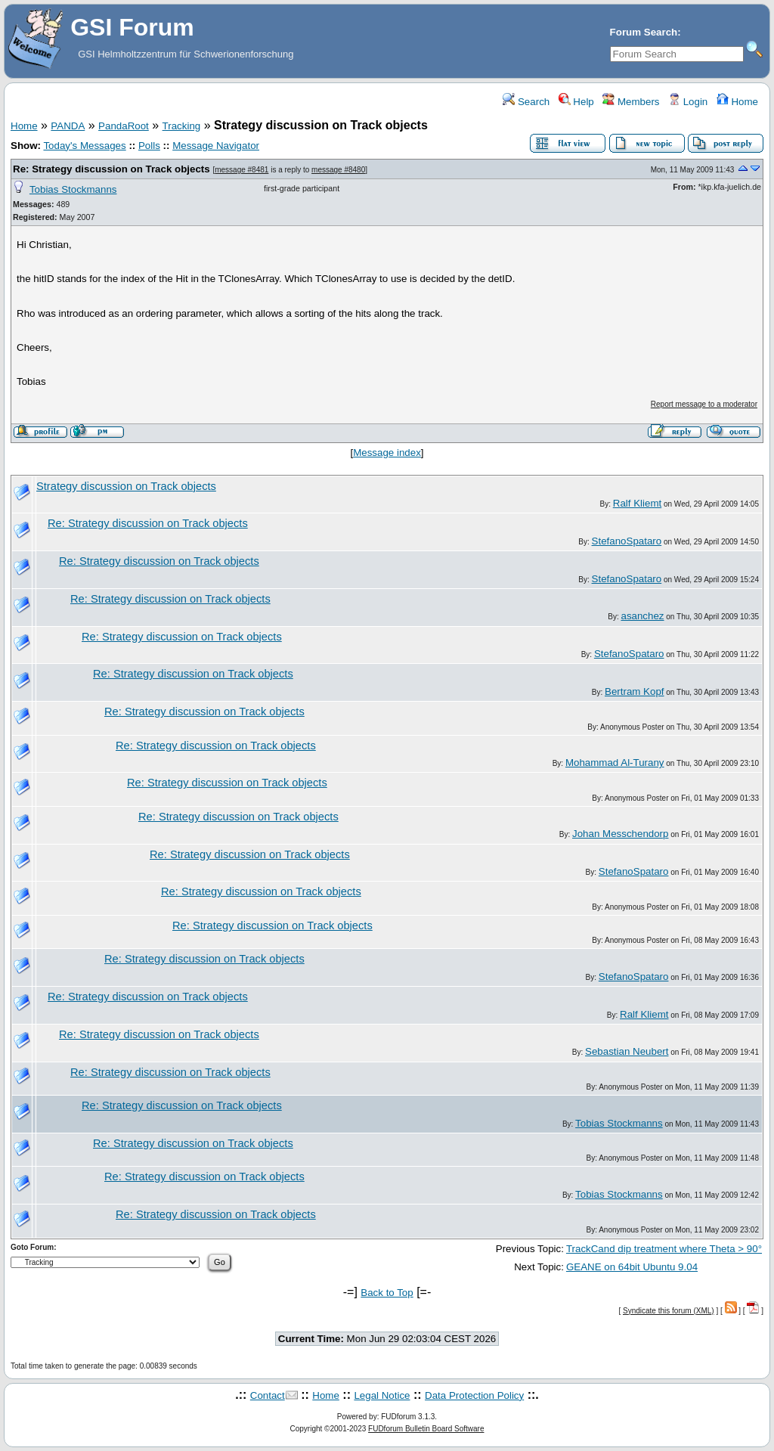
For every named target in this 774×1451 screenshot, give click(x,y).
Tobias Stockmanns (73, 189)
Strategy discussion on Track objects (126, 486)
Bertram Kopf (634, 691)
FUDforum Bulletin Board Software (426, 1429)
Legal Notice (382, 1395)
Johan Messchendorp (620, 833)
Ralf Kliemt (637, 503)
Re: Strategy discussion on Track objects (111, 169)
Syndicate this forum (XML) (668, 1311)
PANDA (68, 126)
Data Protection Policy (474, 1395)
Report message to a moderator (704, 404)
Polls (149, 145)
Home (737, 101)
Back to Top (387, 1292)
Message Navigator (215, 145)
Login (687, 101)
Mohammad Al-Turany (614, 762)
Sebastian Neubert (626, 1051)
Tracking (182, 126)
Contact (267, 1395)
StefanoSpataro (627, 541)
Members (630, 101)
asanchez (642, 616)
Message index (387, 452)
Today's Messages (84, 145)
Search (526, 101)
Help (576, 101)
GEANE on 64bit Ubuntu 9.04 (632, 1267)
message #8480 (338, 170)
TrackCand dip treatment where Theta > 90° (664, 1248)
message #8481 (241, 170)
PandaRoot (123, 126)
